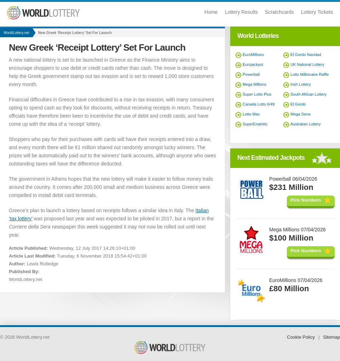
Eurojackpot (253, 64)
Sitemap (331, 337)
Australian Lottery (305, 124)
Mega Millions (254, 84)
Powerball (251, 74)
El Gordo (298, 104)
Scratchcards (279, 12)
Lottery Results (241, 12)
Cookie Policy (301, 337)
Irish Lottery (300, 84)
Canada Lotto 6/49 (259, 104)
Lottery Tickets (317, 12)
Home (210, 12)
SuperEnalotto (255, 124)
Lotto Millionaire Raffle (309, 74)
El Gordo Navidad (305, 54)
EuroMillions (253, 54)
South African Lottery (308, 94)
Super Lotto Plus (257, 94)
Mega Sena (300, 114)
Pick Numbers (305, 200)
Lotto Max (251, 114)
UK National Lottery (307, 64)
